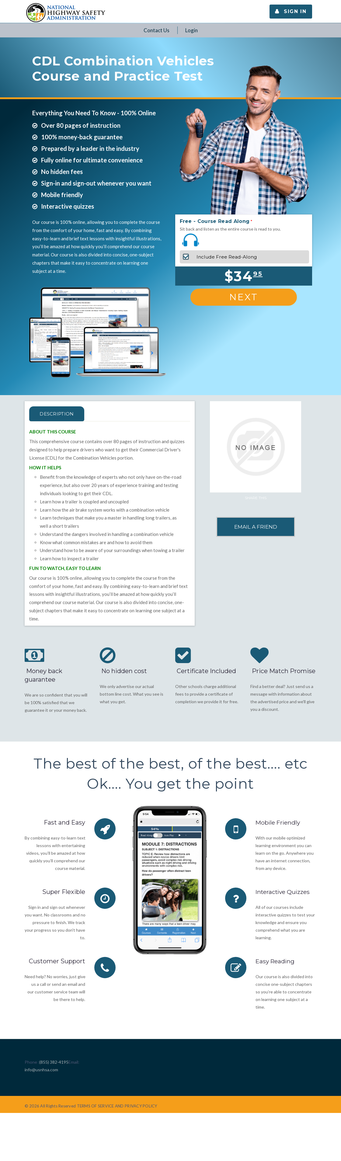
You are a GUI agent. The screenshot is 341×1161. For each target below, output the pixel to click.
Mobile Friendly (279, 822)
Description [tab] (60, 414)
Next (243, 297)
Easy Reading (276, 961)
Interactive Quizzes (284, 891)
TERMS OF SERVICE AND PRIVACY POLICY (117, 1106)
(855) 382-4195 (53, 1062)
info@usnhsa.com (41, 1069)
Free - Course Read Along (215, 221)
